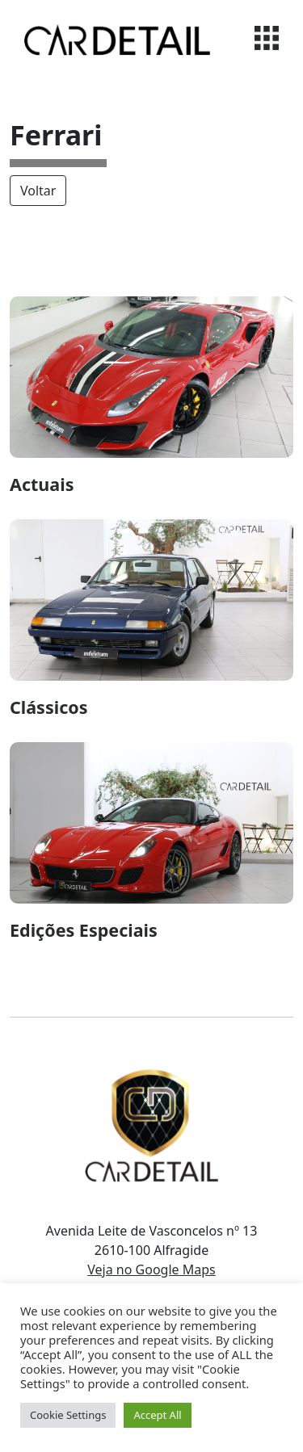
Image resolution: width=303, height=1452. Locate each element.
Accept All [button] (157, 1415)
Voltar (38, 190)
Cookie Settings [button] (68, 1415)
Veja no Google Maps (151, 1269)
